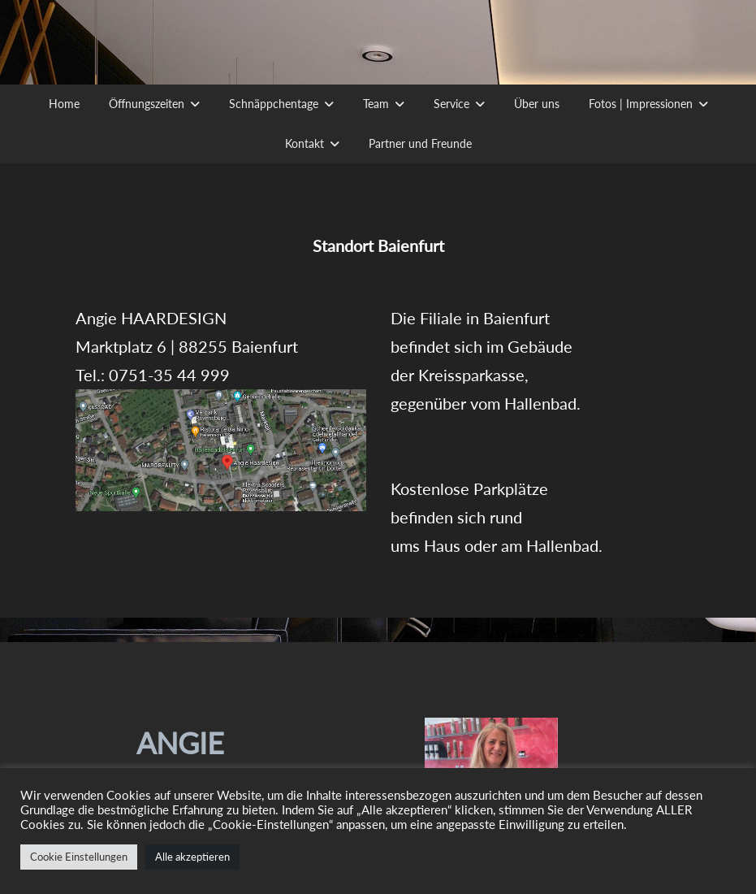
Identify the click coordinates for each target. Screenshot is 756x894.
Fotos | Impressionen (641, 104)
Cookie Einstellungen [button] (78, 856)
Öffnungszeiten (146, 104)
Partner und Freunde (420, 143)
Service (451, 104)
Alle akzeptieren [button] (192, 856)
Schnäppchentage (273, 104)
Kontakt (304, 143)
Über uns (536, 104)
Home (64, 104)
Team (376, 104)
